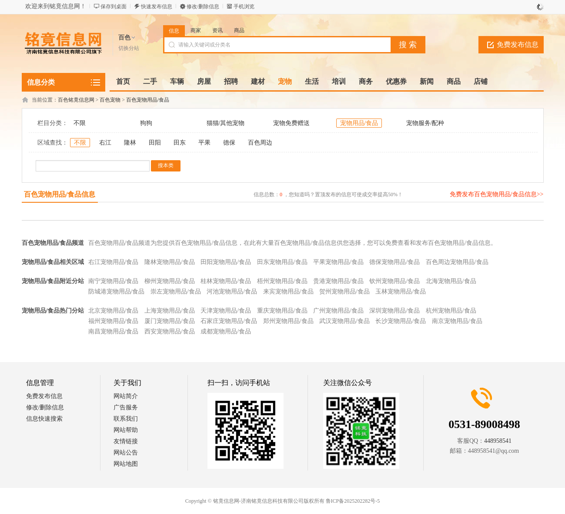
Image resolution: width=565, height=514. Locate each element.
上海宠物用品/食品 (169, 310)
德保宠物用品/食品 (394, 262)
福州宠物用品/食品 (113, 321)
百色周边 (260, 142)
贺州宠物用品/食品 (344, 291)
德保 (229, 142)
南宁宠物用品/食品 (113, 281)
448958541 (498, 441)
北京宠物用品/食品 (113, 310)
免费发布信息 (517, 44)
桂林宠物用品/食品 (226, 281)
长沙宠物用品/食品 (400, 321)
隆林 (130, 142)
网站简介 (126, 396)
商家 (196, 30)
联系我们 (126, 418)
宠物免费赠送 (291, 123)
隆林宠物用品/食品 (169, 262)
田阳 (155, 142)
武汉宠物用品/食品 (344, 321)
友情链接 (126, 441)
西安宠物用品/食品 (169, 331)
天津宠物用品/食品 (226, 310)
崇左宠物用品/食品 (175, 291)
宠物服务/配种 (425, 123)
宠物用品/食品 (359, 123)
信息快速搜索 (44, 418)
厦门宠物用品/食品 (169, 321)
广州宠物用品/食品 (338, 310)
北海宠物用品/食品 (451, 281)
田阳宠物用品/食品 (226, 262)
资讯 (217, 30)
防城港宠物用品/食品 (116, 291)
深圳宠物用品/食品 (394, 310)
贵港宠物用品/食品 (338, 281)
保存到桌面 (113, 6)
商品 (239, 30)
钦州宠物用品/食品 (394, 281)
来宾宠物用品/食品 (288, 291)
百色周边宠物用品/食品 (457, 262)
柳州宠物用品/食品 (169, 281)
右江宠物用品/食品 (113, 262)
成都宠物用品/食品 (226, 331)
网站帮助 (126, 430)
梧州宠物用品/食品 (282, 281)
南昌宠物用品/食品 (113, 331)
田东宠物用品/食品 (282, 262)
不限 (80, 123)
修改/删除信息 (203, 6)
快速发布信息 (156, 6)
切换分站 (128, 48)
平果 (204, 142)
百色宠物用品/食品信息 (59, 194)
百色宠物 (110, 100)
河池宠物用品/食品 (232, 291)
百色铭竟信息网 (76, 100)
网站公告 (126, 452)
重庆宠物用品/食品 (282, 310)
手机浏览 (244, 6)
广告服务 (126, 407)
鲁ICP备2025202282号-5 (353, 501)
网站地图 (126, 464)
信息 (174, 31)
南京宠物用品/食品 (457, 321)
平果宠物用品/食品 (338, 262)
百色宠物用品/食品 (147, 100)
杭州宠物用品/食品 (451, 310)
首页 (123, 81)
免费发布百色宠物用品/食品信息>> (497, 194)
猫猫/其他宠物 (226, 123)
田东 (180, 142)
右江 (105, 142)
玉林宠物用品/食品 (400, 291)
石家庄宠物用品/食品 (229, 321)
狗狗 (146, 123)
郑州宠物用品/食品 (288, 321)
